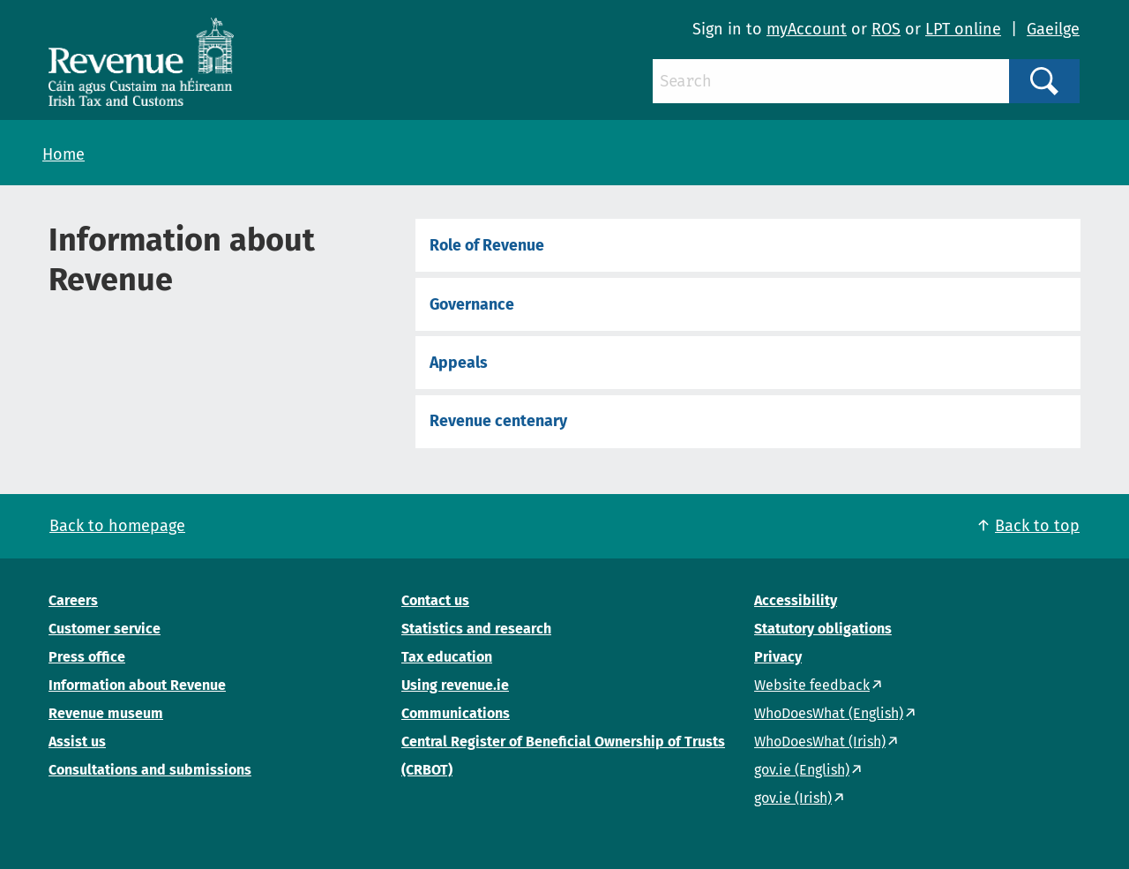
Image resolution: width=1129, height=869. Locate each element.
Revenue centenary (498, 421)
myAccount (806, 29)
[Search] (831, 81)
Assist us (77, 741)
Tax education (446, 656)
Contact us (435, 600)
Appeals (459, 362)
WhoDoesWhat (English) (828, 713)
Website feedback (812, 685)
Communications (455, 713)
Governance (472, 304)
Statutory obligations (823, 628)
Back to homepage (117, 526)
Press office (87, 656)
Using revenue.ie (455, 685)
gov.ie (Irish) (793, 798)
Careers (73, 600)
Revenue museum (106, 713)
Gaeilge (1053, 29)
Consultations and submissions (150, 769)
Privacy (778, 656)
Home (63, 154)
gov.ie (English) (801, 769)
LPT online (963, 29)
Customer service (105, 628)
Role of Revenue (487, 245)
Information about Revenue (137, 685)
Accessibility (795, 600)
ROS (886, 29)
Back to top (1037, 526)
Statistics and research (476, 628)
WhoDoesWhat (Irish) (820, 741)
